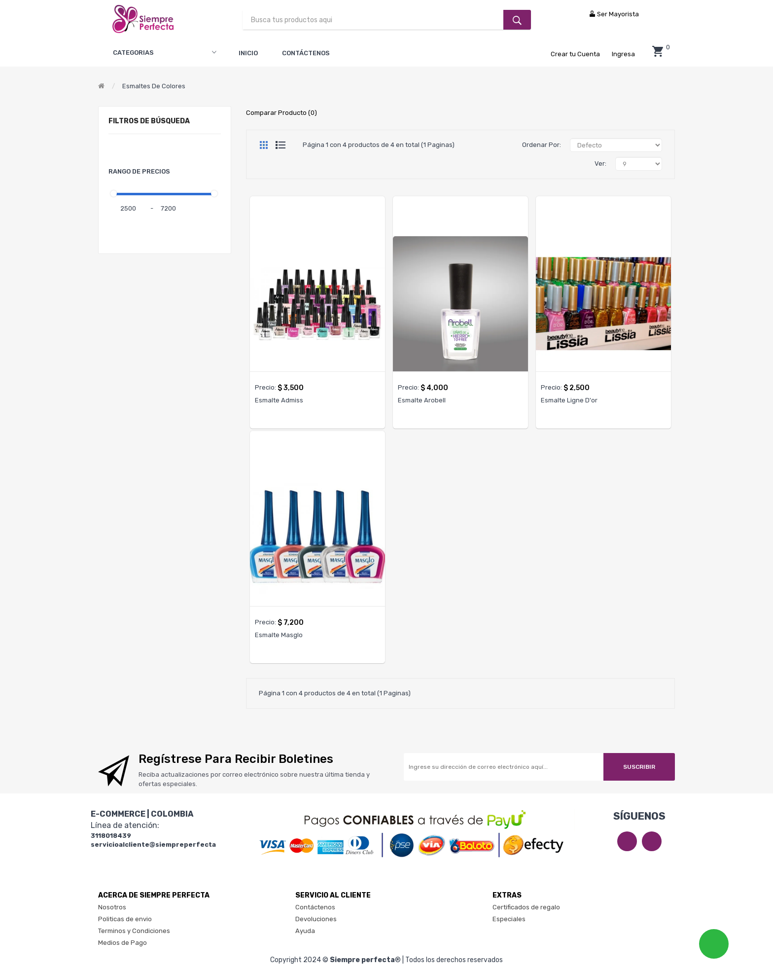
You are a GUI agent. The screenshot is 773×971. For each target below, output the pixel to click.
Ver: (600, 163)
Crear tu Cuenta (576, 54)
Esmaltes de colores (153, 86)
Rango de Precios (139, 171)
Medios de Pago (122, 942)
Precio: (265, 387)
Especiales (509, 919)
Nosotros (112, 907)
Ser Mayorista (614, 14)
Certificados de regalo (526, 907)
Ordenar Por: (541, 144)
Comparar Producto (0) (281, 112)
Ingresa (623, 54)
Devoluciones (316, 919)
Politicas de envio (125, 919)
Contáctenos (315, 907)
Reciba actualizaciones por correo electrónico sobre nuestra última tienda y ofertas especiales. (254, 779)
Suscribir (639, 766)
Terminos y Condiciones (134, 931)
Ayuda (305, 931)
